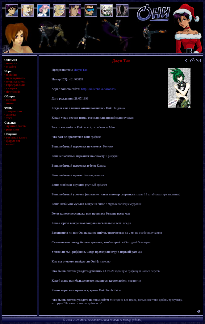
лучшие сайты (16, 126)
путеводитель (15, 78)
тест (9, 118)
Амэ (83, 320)
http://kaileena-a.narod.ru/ (98, 89)
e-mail (10, 144)
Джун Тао (81, 69)
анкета (11, 114)
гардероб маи (15, 85)
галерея (11, 88)
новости (11, 63)
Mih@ (127, 320)
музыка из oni (15, 81)
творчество (14, 111)
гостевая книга (16, 137)
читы (10, 103)
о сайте (11, 66)
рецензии (12, 129)
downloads (13, 91)
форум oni (13, 141)
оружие (11, 99)
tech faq (11, 74)
